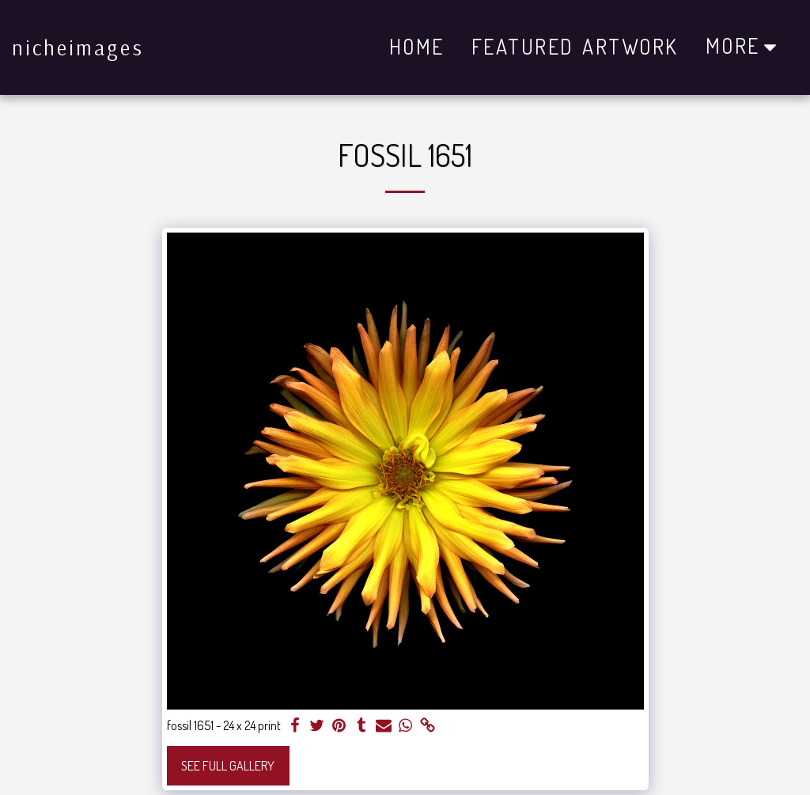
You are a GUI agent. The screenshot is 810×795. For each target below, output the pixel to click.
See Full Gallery (227, 766)
